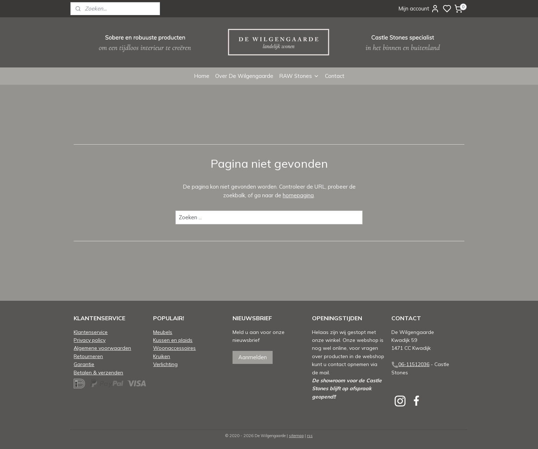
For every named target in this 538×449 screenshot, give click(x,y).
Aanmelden (252, 357)
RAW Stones (299, 75)
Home (201, 75)
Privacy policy (89, 340)
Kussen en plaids (172, 340)
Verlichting (165, 364)
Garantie (84, 364)
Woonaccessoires (174, 348)
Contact (334, 75)
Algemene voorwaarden (102, 348)
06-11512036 (413, 364)
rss (310, 435)
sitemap (296, 435)
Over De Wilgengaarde (244, 75)
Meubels (162, 332)
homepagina (298, 195)
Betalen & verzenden (98, 372)
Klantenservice (91, 332)
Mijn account (418, 8)
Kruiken (161, 356)
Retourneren (88, 356)
